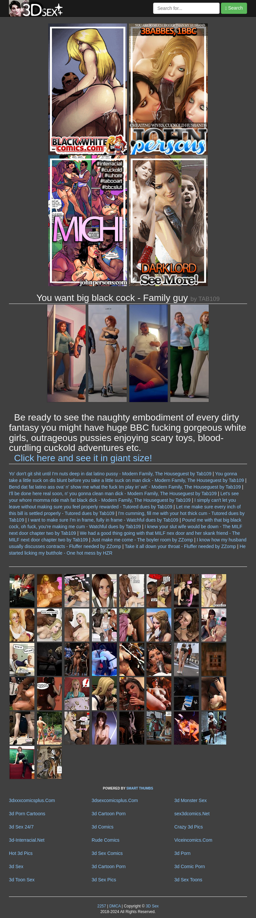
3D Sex (151, 906)
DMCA (114, 906)
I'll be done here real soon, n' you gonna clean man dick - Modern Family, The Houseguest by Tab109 (113, 493)
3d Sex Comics (107, 853)
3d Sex (16, 866)
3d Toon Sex (22, 879)
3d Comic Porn (189, 866)
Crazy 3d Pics (188, 826)
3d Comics (102, 826)
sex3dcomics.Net (192, 813)
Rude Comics (105, 840)
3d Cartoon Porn (109, 813)
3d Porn (182, 853)
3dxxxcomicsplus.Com (32, 800)
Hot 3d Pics (21, 853)
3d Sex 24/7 (21, 826)
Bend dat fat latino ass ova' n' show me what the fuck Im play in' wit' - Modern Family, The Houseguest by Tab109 (125, 487)
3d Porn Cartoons (27, 813)
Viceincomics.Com (193, 840)
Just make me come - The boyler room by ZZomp (142, 539)
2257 (101, 906)
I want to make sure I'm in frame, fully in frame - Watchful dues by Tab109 (103, 520)
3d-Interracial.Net (26, 840)
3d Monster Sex (190, 800)
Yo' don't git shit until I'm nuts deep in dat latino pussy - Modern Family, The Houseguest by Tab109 (110, 473)
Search (234, 8)
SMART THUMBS (139, 788)
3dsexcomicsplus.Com (115, 800)
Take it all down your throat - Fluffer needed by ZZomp (180, 546)
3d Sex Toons (188, 879)
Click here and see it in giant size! (83, 458)
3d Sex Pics (104, 879)
